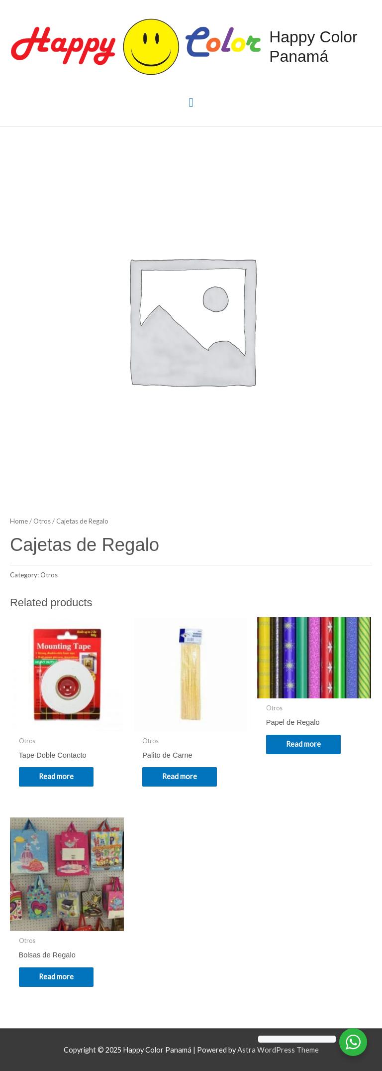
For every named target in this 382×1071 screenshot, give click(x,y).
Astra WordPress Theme (278, 1050)
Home (19, 521)
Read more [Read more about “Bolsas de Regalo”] (56, 976)
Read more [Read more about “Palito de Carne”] (179, 776)
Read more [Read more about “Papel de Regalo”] (303, 744)
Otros (42, 521)
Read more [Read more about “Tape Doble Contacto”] (56, 776)
